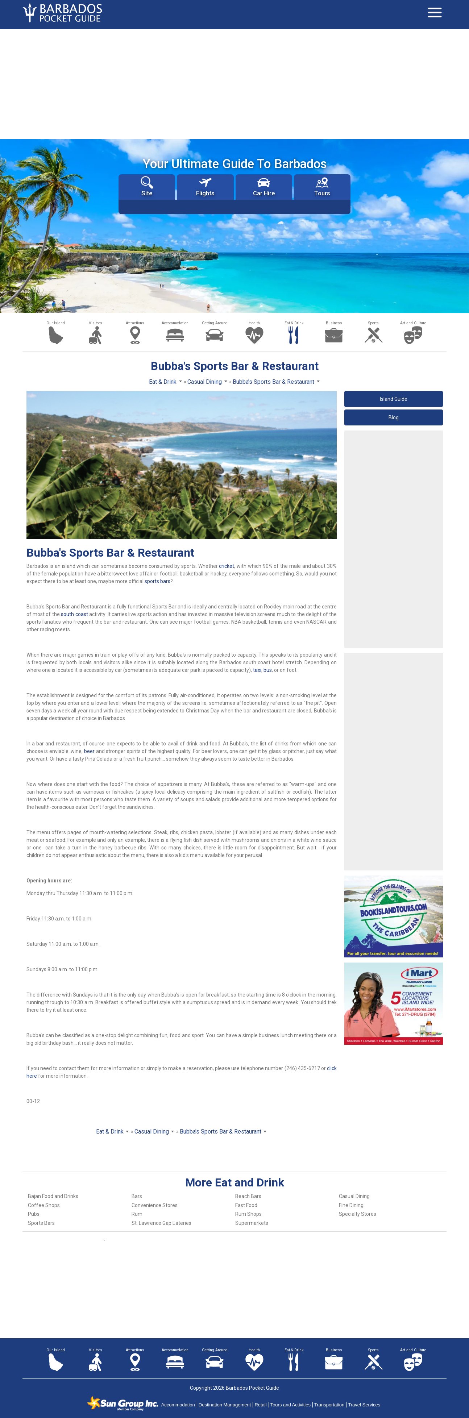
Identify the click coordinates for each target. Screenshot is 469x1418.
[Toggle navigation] (435, 12)
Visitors (95, 323)
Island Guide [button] (393, 399)
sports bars (157, 581)
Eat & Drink (294, 323)
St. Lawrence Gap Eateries (161, 1223)
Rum (137, 1214)
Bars (137, 1196)
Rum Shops (248, 1214)
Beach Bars (248, 1196)
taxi (257, 670)
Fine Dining (351, 1205)
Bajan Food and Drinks (53, 1196)
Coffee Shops (44, 1205)
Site (147, 186)
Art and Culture (413, 323)
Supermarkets (251, 1223)
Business (334, 323)
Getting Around (215, 323)
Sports (373, 323)
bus (267, 670)
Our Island (55, 323)
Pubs (34, 1214)
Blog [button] (394, 417)
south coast (74, 614)
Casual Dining (354, 1196)
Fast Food (246, 1205)
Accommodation (175, 323)
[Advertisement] (234, 83)
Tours (322, 186)
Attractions (135, 323)
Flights (205, 186)
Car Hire (264, 186)
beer (89, 751)
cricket (226, 566)
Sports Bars (41, 1223)
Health (254, 323)
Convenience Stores (155, 1205)
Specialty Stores (357, 1214)
